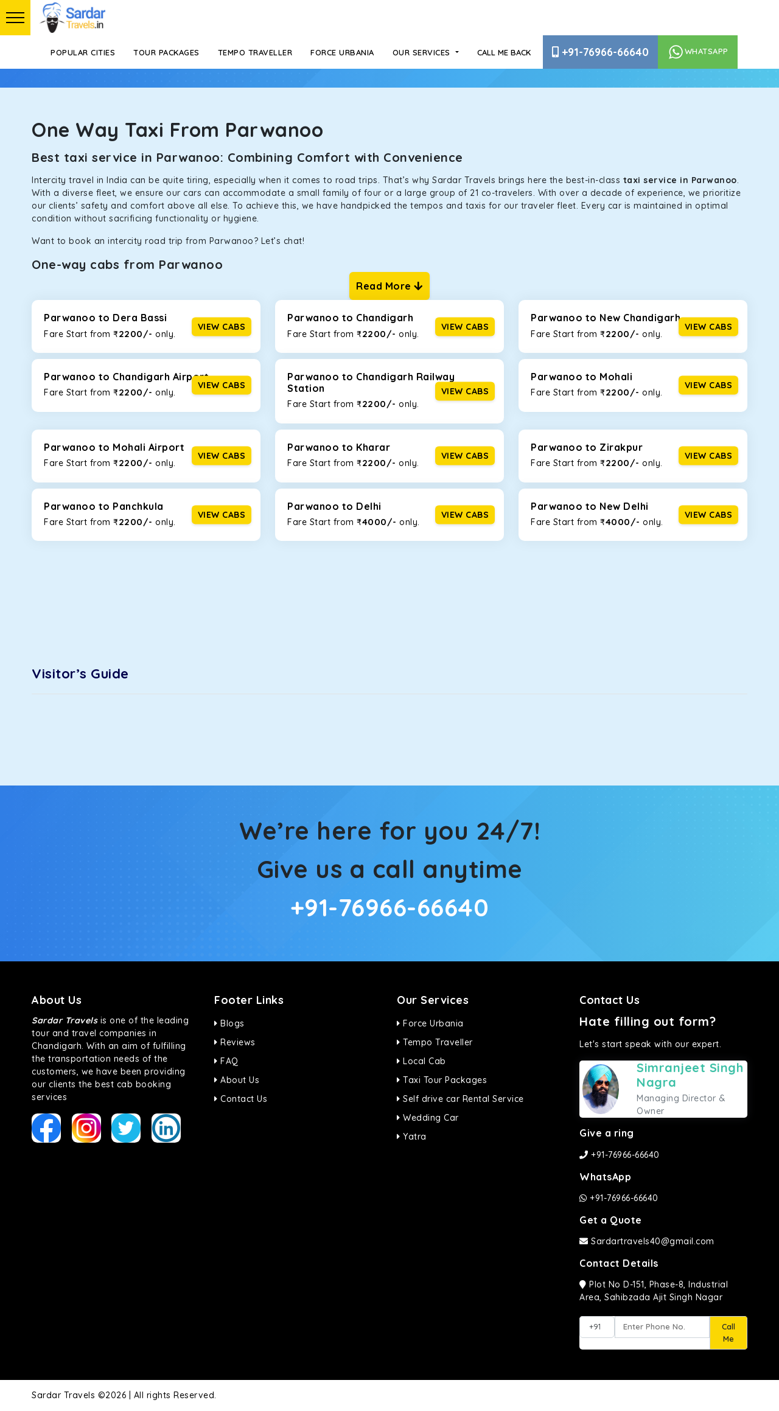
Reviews (235, 1042)
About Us (236, 1080)
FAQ (226, 1061)
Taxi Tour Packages (442, 1080)
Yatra (412, 1136)
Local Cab (421, 1061)
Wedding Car (428, 1117)
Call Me (728, 1332)
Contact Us (240, 1098)
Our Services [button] (423, 52)
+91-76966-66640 (600, 52)
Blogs (229, 1023)
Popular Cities (83, 52)
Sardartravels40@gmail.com (646, 1241)
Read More (389, 286)
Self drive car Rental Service (460, 1098)
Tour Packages (166, 52)
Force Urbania (342, 52)
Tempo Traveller (255, 52)
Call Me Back (504, 52)
